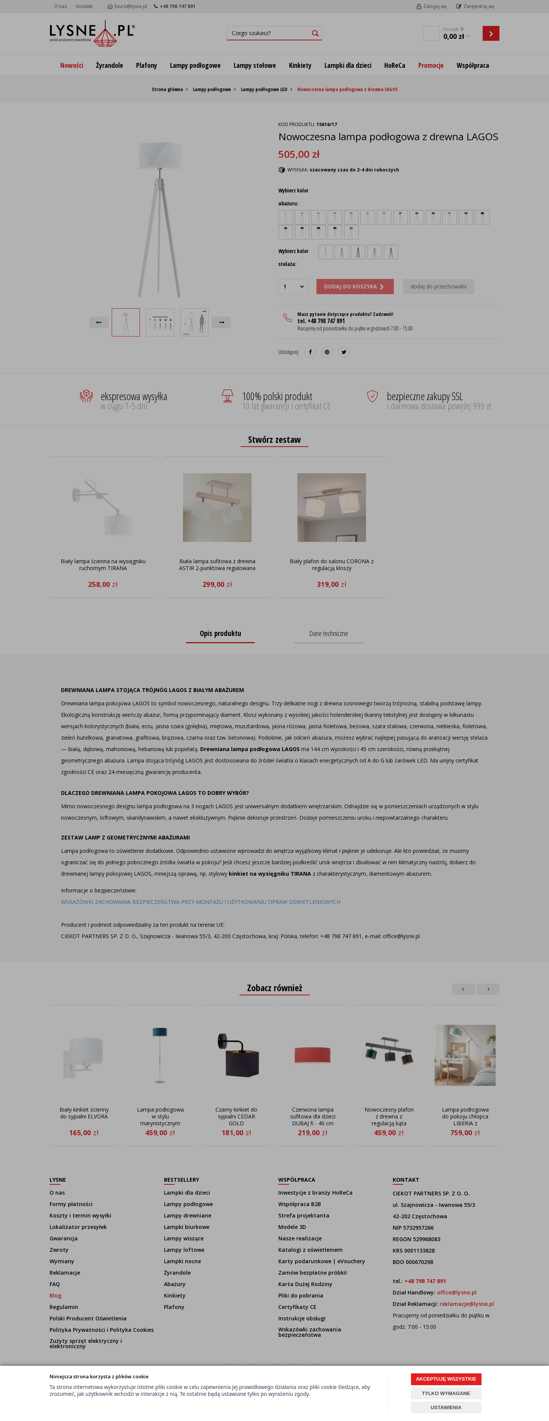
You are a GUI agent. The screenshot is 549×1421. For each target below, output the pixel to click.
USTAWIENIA (446, 1407)
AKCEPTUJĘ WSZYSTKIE (446, 1379)
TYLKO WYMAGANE (446, 1393)
